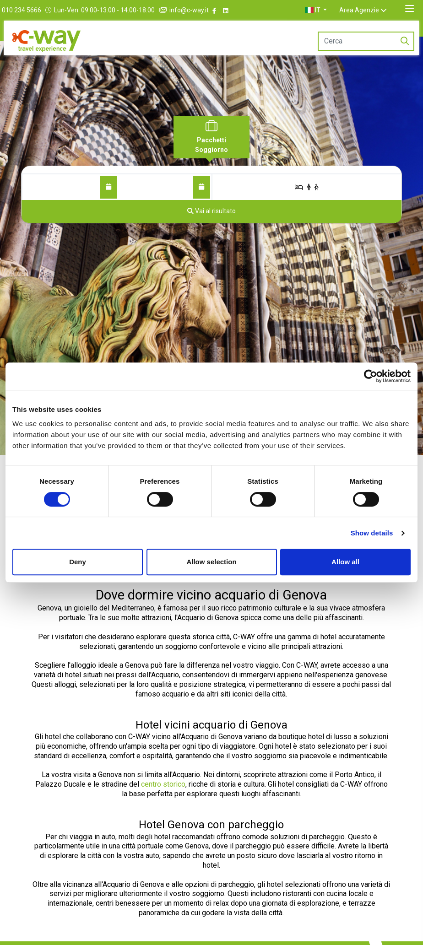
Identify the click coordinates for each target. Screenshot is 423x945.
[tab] (211, 137)
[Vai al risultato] (211, 211)
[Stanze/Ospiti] (307, 187)
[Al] (201, 187)
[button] (327, 10)
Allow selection (211, 562)
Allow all (345, 562)
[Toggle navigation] (409, 8)
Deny (77, 562)
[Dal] (108, 187)
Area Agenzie (370, 10)
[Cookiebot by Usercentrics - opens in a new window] (371, 376)
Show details (372, 533)
